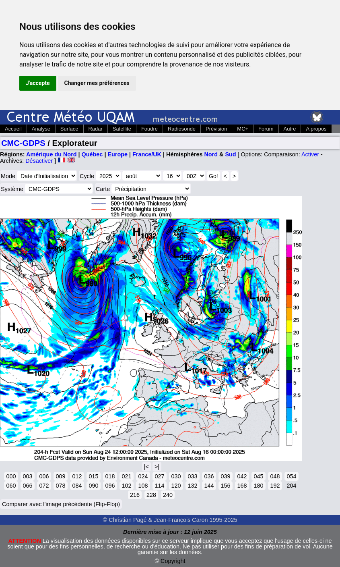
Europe (117, 154)
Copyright (173, 561)
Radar (96, 129)
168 (242, 485)
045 (258, 476)
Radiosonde (182, 129)
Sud (230, 154)
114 (159, 485)
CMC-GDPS (23, 143)
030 (176, 476)
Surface (69, 129)
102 (126, 485)
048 (275, 476)
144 (209, 485)
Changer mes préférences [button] (97, 83)
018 (110, 476)
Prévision (216, 129)
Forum (265, 129)
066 (27, 485)
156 (225, 485)
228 (151, 495)
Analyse (41, 129)
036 (209, 476)
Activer (310, 154)
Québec (92, 154)
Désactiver (39, 161)
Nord (211, 154)
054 (291, 476)
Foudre (149, 129)
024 (143, 476)
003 (27, 476)
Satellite (122, 129)
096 (110, 485)
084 (77, 485)
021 (126, 476)
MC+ (242, 129)
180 (258, 485)
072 (44, 485)
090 (93, 485)
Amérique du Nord (51, 154)
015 (93, 476)
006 (44, 476)
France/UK (146, 154)
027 (159, 476)
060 (11, 485)
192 (275, 485)
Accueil (13, 129)
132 (192, 485)
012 (77, 476)
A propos (316, 129)
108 (143, 485)
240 (168, 495)
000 (11, 476)
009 (60, 476)
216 (135, 495)
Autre (290, 129)
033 (192, 476)
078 (60, 485)
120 (176, 485)
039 (225, 476)
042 (242, 476)
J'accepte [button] (38, 83)
